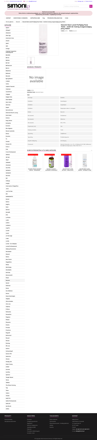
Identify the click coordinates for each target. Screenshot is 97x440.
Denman (8, 104)
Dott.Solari (8, 115)
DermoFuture (9, 110)
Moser (7, 277)
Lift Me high (9, 236)
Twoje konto (54, 416)
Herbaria (8, 170)
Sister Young (9, 364)
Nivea (7, 288)
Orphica (8, 306)
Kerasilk (8, 212)
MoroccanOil (9, 275)
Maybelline (9, 262)
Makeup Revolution (11, 249)
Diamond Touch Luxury (12, 112)
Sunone (8, 369)
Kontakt (8, 18)
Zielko (7, 408)
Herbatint (8, 173)
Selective (8, 356)
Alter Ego (8, 35)
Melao (7, 264)
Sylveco (8, 374)
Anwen (7, 40)
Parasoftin (8, 314)
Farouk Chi (8, 144)
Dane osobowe (53, 419)
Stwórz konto (89, 1)
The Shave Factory (11, 385)
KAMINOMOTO (9, 196)
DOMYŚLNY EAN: (31, 92)
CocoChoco (9, 91)
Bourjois (8, 76)
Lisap (7, 238)
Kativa (7, 201)
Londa (7, 241)
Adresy (51, 425)
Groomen (8, 165)
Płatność (29, 429)
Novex (7, 293)
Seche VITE (9, 353)
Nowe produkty (8, 419)
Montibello (8, 270)
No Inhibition (9, 291)
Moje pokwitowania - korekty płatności (59, 423)
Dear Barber (9, 99)
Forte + (8, 146)
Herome (8, 175)
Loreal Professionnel (11, 246)
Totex (7, 390)
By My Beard (9, 78)
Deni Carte (8, 102)
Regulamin (29, 423)
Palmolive (8, 311)
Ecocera (8, 125)
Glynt (7, 160)
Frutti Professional (11, 152)
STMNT (7, 367)
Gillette (8, 154)
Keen (7, 207)
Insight (7, 183)
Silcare (7, 359)
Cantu (7, 84)
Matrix (7, 256)
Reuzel (7, 338)
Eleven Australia (10, 131)
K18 (6, 194)
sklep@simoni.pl (32, 1)
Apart (7, 43)
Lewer (7, 233)
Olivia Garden (9, 301)
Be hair (8, 63)
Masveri (8, 254)
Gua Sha (8, 167)
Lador (7, 220)
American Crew (10, 38)
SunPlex (8, 372)
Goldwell (8, 162)
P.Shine (8, 309)
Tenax (7, 380)
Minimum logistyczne (32, 425)
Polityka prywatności (32, 421)
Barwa (7, 57)
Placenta (8, 322)
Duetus (8, 118)
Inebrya (8, 180)
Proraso (8, 327)
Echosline (8, 123)
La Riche (8, 217)
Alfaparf (8, 30)
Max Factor (9, 259)
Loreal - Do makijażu (11, 243)
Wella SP (8, 403)
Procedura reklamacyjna (54, 18)
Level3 (7, 230)
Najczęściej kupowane (10, 421)
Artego (7, 48)
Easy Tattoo (9, 120)
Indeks (62, 31)
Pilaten (7, 319)
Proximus (8, 330)
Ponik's (7, 325)
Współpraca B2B (35, 18)
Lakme (7, 222)
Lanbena (8, 225)
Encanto (8, 136)
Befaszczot (9, 65)
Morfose (8, 272)
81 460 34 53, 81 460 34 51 (16, 1)
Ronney (8, 343)
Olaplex (8, 298)
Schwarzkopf (9, 351)
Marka (71, 31)
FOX (7, 149)
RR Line (8, 346)
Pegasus (8, 317)
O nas (66, 18)
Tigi (7, 387)
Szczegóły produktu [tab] (34, 67)
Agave (7, 27)
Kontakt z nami (31, 433)
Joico (7, 188)
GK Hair (8, 157)
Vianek (7, 395)
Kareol (7, 199)
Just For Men (9, 191)
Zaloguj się (80, 1)
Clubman (8, 89)
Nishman (8, 285)
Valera (7, 393)
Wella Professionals (11, 401)
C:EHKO (8, 81)
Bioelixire (8, 70)
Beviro (7, 68)
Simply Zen (9, 361)
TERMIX (8, 382)
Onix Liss (8, 304)
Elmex (7, 133)
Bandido (8, 55)
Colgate (8, 94)
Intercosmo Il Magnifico (12, 186)
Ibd (6, 178)
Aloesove (8, 33)
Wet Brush (8, 406)
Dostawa (29, 419)
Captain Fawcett (10, 86)
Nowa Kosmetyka (10, 296)
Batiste (8, 60)
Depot (7, 107)
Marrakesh (8, 251)
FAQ (43, 18)
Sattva (7, 348)
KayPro (8, 204)
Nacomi (8, 280)
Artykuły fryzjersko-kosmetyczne (11, 52)
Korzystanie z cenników (21, 18)
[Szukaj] (78, 6)
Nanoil (7, 283)
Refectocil (8, 335)
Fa (6, 139)
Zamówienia (53, 421)
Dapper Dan (9, 97)
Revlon (7, 340)
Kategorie (8, 25)
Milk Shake (8, 267)
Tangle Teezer (9, 377)
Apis (7, 46)
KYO (7, 215)
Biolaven (8, 73)
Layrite (8, 228)
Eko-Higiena (9, 128)
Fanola (7, 141)
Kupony (51, 427)
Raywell (8, 332)
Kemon (8, 209)
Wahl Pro (8, 398)
